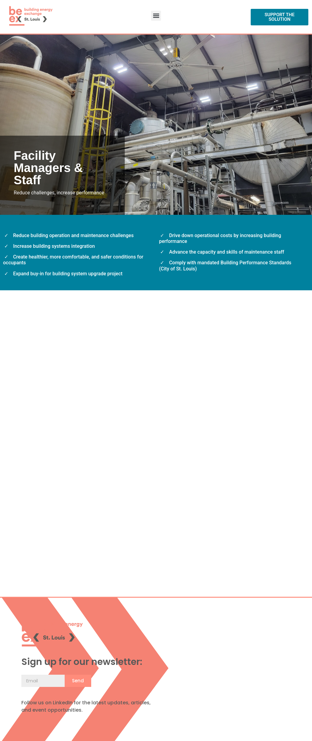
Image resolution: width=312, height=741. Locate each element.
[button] (156, 16)
